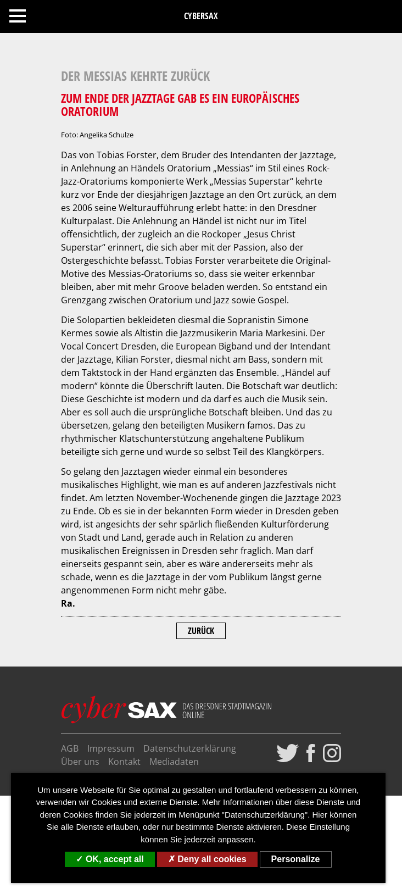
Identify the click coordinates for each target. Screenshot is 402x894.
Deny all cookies (207, 859)
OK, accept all (109, 859)
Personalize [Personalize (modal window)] (295, 859)
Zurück (201, 631)
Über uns (80, 762)
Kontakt (124, 762)
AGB (70, 748)
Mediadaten (174, 762)
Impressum (111, 748)
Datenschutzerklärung (189, 748)
